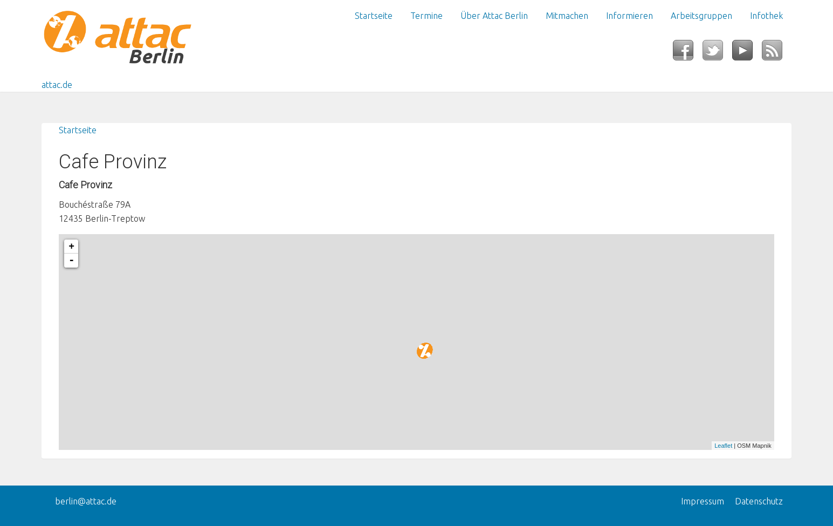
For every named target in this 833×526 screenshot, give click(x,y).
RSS (776, 53)
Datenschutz (759, 501)
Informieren (629, 16)
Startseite (374, 16)
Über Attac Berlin (494, 16)
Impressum (702, 501)
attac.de (57, 85)
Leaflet (723, 445)
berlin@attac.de (85, 501)
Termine (426, 16)
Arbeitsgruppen (701, 16)
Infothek (766, 16)
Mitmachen (567, 16)
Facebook (688, 53)
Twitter (717, 53)
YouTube (747, 53)
